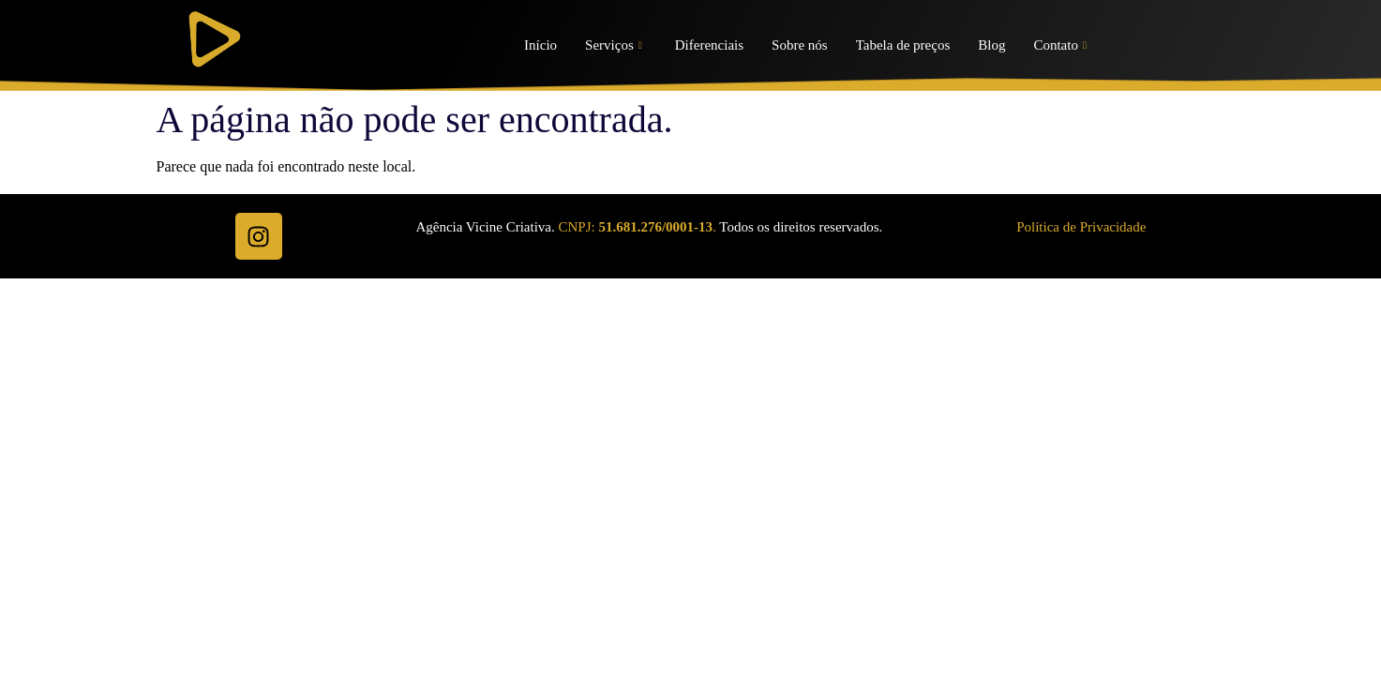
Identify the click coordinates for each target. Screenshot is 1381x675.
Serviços (613, 45)
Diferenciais (709, 45)
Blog (991, 45)
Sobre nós (800, 45)
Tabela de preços (903, 45)
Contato (1060, 45)
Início (540, 45)
